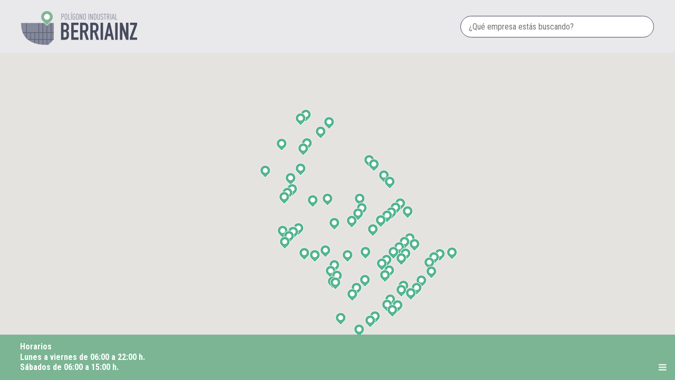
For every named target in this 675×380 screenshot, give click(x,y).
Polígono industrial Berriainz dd (79, 28)
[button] (336, 283)
